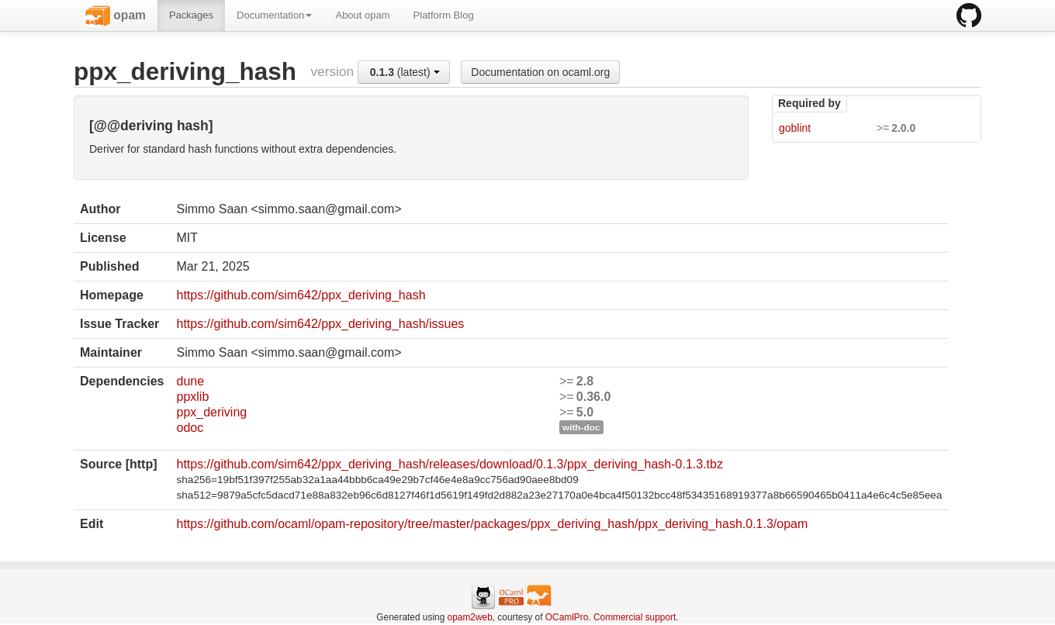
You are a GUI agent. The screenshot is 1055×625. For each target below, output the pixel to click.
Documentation (274, 15)
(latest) (405, 72)
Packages (191, 15)
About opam (362, 15)
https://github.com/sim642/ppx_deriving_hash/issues (320, 323)
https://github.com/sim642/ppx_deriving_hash (300, 295)
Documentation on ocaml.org (540, 72)
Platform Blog (443, 15)
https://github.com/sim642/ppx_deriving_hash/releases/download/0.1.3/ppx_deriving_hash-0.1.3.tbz (449, 464)
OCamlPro (567, 617)
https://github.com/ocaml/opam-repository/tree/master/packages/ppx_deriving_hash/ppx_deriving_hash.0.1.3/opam (492, 523)
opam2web (470, 617)
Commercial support (634, 617)
